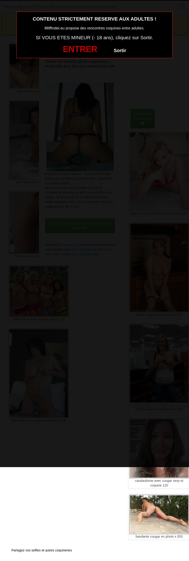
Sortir (120, 50)
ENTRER (80, 49)
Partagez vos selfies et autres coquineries (41, 550)
